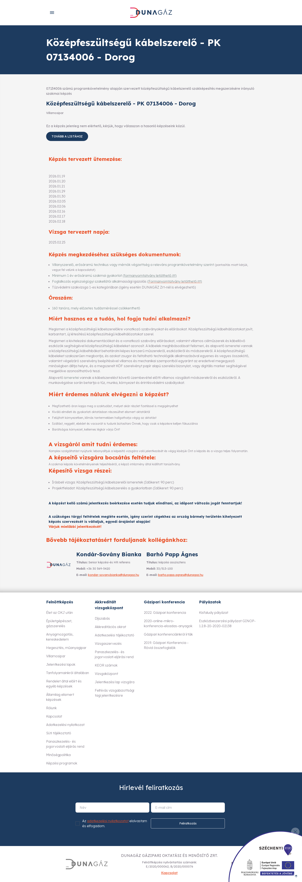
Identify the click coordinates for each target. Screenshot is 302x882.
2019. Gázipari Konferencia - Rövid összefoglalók (166, 645)
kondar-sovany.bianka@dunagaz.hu (113, 575)
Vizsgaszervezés (108, 643)
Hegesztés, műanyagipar (66, 648)
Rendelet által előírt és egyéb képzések (64, 683)
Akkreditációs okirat (110, 627)
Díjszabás (102, 618)
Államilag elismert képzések (60, 697)
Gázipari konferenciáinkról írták (168, 634)
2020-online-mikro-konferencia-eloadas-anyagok (168, 623)
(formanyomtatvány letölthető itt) (150, 275)
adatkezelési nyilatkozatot (108, 821)
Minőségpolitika (58, 755)
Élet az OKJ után (59, 612)
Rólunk (51, 708)
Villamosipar (55, 656)
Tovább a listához (67, 136)
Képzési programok (61, 763)
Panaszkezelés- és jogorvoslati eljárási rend (114, 654)
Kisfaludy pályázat (213, 612)
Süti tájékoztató (58, 733)
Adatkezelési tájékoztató (114, 635)
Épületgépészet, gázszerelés (59, 623)
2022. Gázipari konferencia (165, 612)
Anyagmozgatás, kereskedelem (59, 636)
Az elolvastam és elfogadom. (114, 823)
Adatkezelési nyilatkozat (65, 725)
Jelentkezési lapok (60, 664)
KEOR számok (106, 665)
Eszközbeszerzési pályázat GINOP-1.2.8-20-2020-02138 (227, 623)
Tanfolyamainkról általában (67, 673)
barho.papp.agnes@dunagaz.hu (180, 575)
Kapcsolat (54, 716)
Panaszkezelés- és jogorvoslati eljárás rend (65, 744)
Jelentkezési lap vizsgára (114, 682)
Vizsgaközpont (106, 674)
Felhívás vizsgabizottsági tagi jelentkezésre (114, 692)
